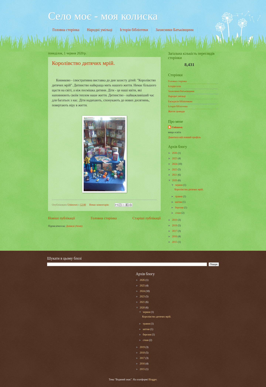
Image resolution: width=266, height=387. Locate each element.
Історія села (174, 86)
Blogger (153, 379)
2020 (175, 180)
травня (179, 196)
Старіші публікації (146, 218)
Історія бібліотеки (134, 30)
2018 (175, 225)
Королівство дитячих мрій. (83, 63)
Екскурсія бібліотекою (180, 101)
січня (178, 213)
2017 (175, 231)
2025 (175, 158)
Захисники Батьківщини (174, 30)
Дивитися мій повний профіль (184, 137)
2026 (175, 153)
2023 (175, 169)
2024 (175, 164)
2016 (175, 236)
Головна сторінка (65, 30)
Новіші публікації (61, 218)
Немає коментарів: (99, 204)
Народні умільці (99, 30)
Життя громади (176, 111)
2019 (175, 220)
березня (179, 207)
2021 (175, 174)
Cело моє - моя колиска (103, 16)
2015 (175, 242)
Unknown (177, 127)
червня (179, 185)
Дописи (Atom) (74, 226)
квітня (179, 202)
